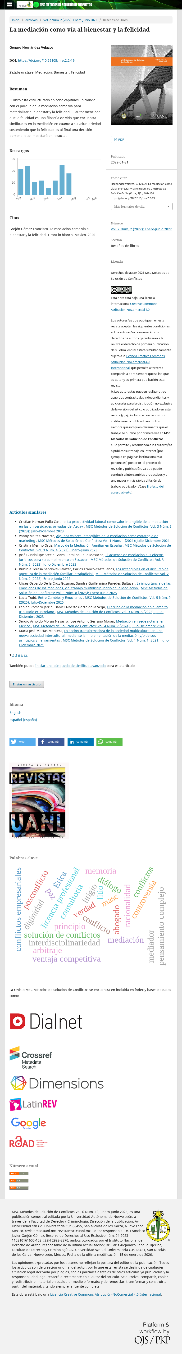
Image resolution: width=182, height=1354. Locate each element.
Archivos (31, 20)
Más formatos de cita (129, 206)
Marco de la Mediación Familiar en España (88, 545)
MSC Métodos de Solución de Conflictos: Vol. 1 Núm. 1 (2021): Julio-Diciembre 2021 (104, 540)
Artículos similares (27, 512)
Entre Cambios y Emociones (60, 597)
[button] (22, 742)
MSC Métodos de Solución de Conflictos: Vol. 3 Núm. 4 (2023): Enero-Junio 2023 (95, 547)
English (15, 712)
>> (25, 655)
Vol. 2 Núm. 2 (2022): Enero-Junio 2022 (70, 20)
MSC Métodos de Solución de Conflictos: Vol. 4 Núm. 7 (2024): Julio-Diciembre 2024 (98, 626)
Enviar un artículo (27, 684)
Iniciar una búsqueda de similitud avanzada (70, 665)
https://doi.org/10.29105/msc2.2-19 (46, 60)
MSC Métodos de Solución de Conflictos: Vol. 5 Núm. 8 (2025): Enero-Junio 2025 (93, 590)
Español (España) (23, 719)
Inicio (15, 20)
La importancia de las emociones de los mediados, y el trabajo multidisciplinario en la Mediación (95, 585)
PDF (121, 139)
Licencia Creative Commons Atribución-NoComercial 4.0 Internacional (138, 362)
